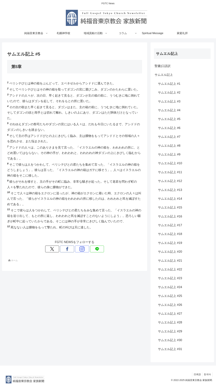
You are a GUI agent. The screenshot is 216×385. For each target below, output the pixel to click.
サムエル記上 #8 (169, 145)
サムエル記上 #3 (169, 101)
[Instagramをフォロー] (78, 249)
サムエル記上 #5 (169, 119)
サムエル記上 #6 (169, 128)
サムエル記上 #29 (170, 331)
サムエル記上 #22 (170, 269)
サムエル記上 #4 (169, 110)
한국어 (207, 374)
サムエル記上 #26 (170, 305)
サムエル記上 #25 (170, 296)
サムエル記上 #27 (170, 313)
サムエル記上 (164, 74)
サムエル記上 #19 (170, 243)
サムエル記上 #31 (170, 349)
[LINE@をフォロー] (86, 249)
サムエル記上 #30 (170, 340)
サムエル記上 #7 (169, 136)
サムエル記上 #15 (170, 207)
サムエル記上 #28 (170, 322)
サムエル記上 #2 (169, 92)
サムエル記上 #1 (169, 83)
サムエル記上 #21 (170, 260)
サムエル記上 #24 (170, 287)
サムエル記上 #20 (170, 251)
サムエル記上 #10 (170, 163)
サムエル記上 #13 (170, 190)
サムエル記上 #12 (170, 181)
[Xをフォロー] (63, 249)
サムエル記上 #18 (170, 234)
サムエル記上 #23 (170, 278)
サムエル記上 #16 (170, 216)
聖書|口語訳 (163, 66)
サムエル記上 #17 (170, 225)
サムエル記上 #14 (170, 198)
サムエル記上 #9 (169, 154)
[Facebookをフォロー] (70, 249)
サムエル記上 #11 (170, 172)
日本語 (196, 374)
